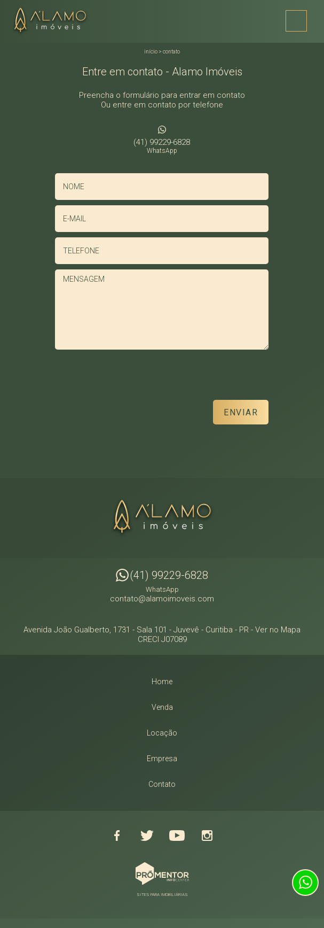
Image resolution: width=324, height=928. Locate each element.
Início (150, 52)
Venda (162, 707)
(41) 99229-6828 (162, 145)
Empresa (162, 758)
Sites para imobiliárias (162, 894)
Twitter (147, 835)
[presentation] (200, 378)
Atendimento (305, 882)
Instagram (207, 835)
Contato (171, 52)
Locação (162, 733)
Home (162, 681)
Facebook (117, 835)
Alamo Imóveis (162, 518)
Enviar (241, 412)
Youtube (177, 835)
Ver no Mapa (278, 630)
